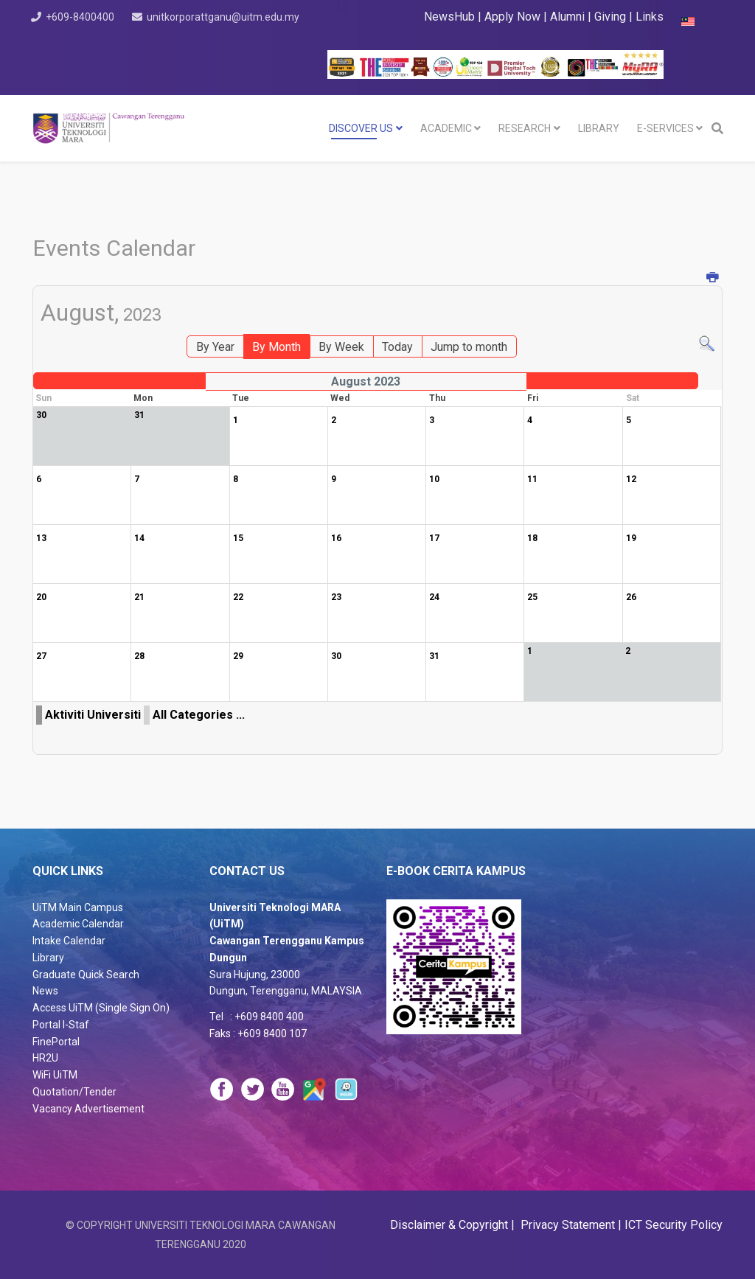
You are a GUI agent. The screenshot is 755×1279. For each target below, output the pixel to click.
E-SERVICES (665, 128)
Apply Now (512, 17)
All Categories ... (199, 715)
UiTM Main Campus (77, 907)
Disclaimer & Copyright (450, 1225)
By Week (341, 347)
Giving (610, 17)
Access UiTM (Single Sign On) (101, 1008)
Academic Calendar (78, 924)
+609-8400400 (87, 17)
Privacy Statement (566, 1225)
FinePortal (56, 1042)
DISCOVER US (361, 128)
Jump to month (469, 347)
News (45, 991)
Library (48, 957)
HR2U (45, 1058)
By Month (276, 347)
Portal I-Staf (60, 1025)
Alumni (569, 17)
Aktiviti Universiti (93, 715)
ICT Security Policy (673, 1225)
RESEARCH (524, 128)
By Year (215, 347)
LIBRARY (598, 128)
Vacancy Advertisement (88, 1109)
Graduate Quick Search (85, 974)
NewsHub (449, 17)
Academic (446, 128)
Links (650, 17)
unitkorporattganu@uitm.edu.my (129, 36)
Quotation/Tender (74, 1092)
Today (397, 347)
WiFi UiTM (54, 1075)
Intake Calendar (68, 941)
